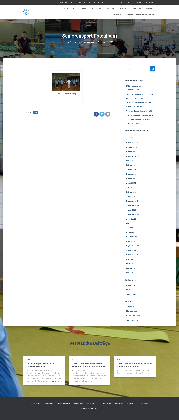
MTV (35, 112)
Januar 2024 (131, 196)
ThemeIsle (152, 415)
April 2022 (130, 228)
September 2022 (132, 214)
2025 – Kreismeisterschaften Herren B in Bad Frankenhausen (89, 365)
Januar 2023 (131, 210)
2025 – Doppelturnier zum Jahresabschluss (40, 365)
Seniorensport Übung (66, 94)
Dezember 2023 (132, 201)
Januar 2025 (131, 170)
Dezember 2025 (132, 143)
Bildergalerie (131, 285)
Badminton (119, 2)
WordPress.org (132, 320)
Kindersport (111, 2)
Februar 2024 (131, 192)
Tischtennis (72, 2)
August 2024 (131, 183)
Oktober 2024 (131, 178)
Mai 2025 (129, 161)
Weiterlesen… (54, 381)
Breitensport (128, 2)
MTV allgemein (62, 2)
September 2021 (132, 246)
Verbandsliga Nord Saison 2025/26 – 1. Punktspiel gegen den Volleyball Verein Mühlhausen (140, 119)
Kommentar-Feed (133, 316)
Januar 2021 (131, 250)
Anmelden (130, 307)
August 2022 (131, 219)
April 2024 (130, 188)
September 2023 (132, 205)
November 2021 (132, 237)
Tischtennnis (131, 294)
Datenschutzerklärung (149, 2)
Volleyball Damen (82, 2)
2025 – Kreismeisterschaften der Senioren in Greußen (134, 365)
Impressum (137, 2)
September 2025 (132, 156)
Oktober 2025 (131, 152)
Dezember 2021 (132, 232)
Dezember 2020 (132, 255)
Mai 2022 (129, 223)
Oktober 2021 (131, 241)
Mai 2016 (129, 273)
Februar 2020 (131, 268)
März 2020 (130, 264)
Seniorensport (102, 2)
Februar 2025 (131, 165)
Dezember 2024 (132, 174)
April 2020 (130, 259)
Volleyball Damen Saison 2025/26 (139, 111)
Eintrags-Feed (131, 311)
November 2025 (132, 147)
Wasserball (92, 2)
